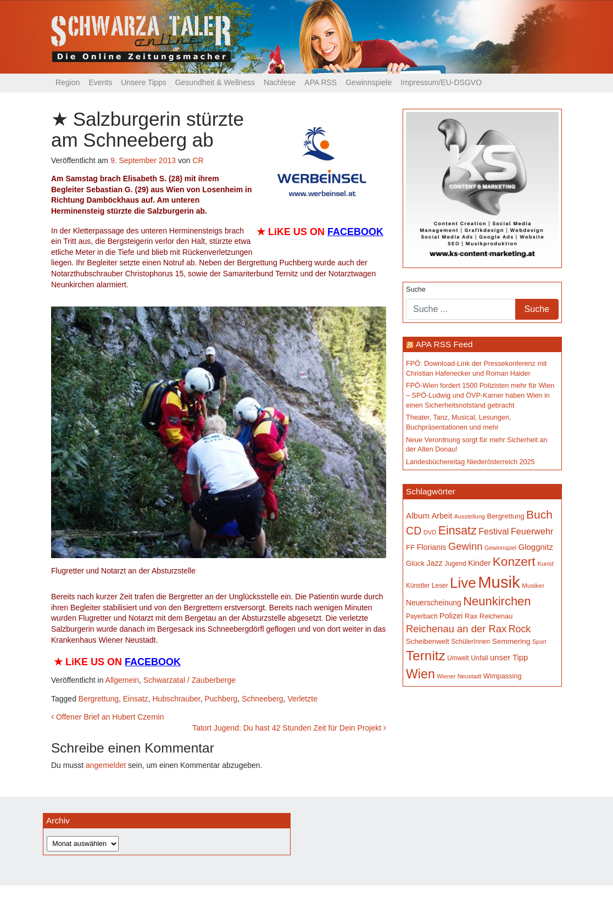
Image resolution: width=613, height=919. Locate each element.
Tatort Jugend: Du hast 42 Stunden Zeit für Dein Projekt (289, 727)
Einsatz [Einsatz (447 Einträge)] (457, 530)
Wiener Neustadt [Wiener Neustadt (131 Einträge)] (459, 676)
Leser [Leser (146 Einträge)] (440, 585)
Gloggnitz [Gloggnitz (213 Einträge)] (535, 547)
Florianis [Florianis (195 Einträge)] (432, 547)
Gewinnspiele (368, 82)
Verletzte (302, 698)
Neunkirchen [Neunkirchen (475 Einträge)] (497, 601)
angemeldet (106, 765)
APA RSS (320, 82)
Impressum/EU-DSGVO (441, 82)
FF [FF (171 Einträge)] (410, 547)
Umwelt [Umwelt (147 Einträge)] (458, 658)
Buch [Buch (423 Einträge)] (539, 514)
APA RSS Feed (443, 344)
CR (197, 160)
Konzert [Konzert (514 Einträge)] (514, 562)
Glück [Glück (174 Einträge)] (415, 563)
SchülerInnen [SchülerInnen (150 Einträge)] (470, 641)
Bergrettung (99, 698)
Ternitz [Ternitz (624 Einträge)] (425, 655)
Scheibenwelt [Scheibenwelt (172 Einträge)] (427, 641)
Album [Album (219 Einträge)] (418, 515)
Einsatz (135, 698)
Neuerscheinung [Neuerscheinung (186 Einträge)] (433, 602)
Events (100, 82)
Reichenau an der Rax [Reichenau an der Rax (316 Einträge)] (456, 628)
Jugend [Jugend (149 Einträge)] (455, 563)
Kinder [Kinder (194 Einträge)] (479, 563)
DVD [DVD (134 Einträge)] (429, 532)
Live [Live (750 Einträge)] (463, 583)
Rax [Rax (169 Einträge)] (471, 616)
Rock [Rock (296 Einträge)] (520, 628)
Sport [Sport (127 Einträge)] (539, 641)
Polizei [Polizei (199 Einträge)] (450, 615)
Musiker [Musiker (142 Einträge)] (533, 585)
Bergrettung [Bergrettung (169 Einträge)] (505, 516)
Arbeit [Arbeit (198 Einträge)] (442, 515)
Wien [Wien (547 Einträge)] (420, 674)
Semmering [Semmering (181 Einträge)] (511, 641)
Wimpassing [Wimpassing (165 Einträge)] (502, 676)
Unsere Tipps (143, 82)
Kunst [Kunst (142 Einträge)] (545, 563)
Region (67, 82)
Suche (416, 289)
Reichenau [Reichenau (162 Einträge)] (496, 616)
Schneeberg (262, 698)
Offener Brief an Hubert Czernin (107, 716)
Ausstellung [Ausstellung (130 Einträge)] (469, 516)
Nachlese (280, 82)
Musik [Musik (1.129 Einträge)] (499, 582)
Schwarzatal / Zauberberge (189, 680)
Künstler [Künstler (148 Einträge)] (418, 585)
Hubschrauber (176, 698)
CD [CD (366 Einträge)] (413, 531)
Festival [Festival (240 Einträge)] (493, 531)
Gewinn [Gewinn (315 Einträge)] (465, 546)
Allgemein (122, 680)
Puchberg (220, 698)
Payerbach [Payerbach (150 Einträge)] (422, 616)
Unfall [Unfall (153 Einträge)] (479, 658)
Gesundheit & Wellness (215, 82)
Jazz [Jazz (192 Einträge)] (434, 563)
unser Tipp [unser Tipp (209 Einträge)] (509, 657)
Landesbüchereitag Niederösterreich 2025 (470, 462)
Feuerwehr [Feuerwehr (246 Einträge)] (532, 531)
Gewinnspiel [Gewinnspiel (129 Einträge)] (500, 547)
